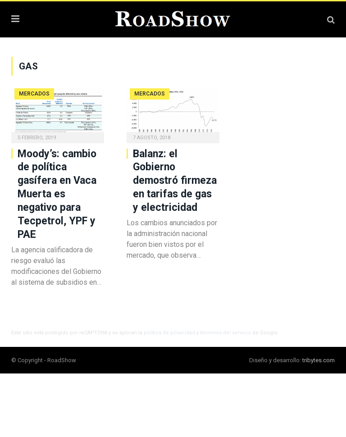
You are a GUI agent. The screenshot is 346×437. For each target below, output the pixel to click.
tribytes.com (318, 360)
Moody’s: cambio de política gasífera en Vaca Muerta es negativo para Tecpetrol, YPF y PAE (57, 194)
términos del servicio (225, 333)
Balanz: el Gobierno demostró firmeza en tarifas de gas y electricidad (175, 181)
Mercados (34, 94)
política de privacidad (169, 333)
